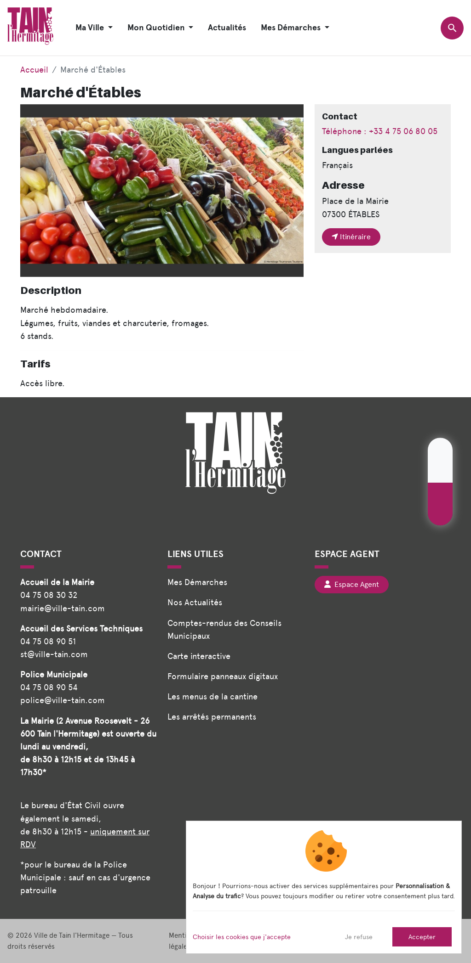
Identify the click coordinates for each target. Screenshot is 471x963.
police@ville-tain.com (62, 700)
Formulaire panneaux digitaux (222, 676)
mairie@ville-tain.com (62, 608)
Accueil (34, 69)
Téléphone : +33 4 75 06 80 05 (379, 131)
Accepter (422, 936)
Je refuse (359, 936)
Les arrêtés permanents (211, 716)
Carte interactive (198, 656)
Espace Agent (351, 584)
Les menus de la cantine (212, 696)
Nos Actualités (194, 602)
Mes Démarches (197, 582)
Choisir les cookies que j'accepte (242, 936)
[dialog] (324, 887)
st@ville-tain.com (54, 654)
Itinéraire (351, 236)
